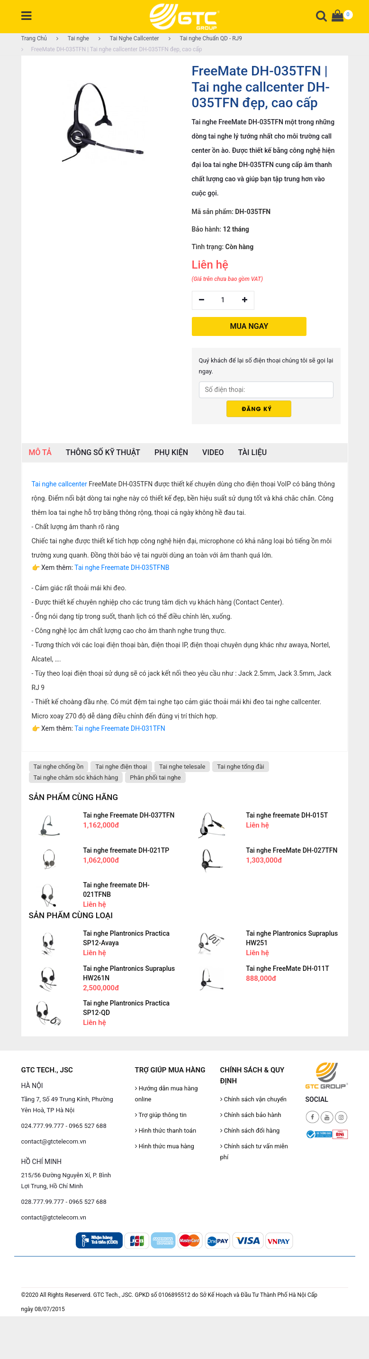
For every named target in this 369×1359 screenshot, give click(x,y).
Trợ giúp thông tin (161, 1114)
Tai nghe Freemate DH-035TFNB (121, 567)
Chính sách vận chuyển (253, 1099)
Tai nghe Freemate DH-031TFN (119, 728)
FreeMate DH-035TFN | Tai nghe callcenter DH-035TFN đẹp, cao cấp (111, 49)
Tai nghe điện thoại (121, 766)
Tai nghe (72, 38)
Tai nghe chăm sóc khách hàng (76, 777)
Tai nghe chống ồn (59, 766)
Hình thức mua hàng (164, 1146)
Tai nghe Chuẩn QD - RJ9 (205, 38)
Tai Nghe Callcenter (129, 38)
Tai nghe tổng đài (240, 766)
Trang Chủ (34, 38)
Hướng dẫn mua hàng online (166, 1094)
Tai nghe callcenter (59, 484)
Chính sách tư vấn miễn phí (254, 1152)
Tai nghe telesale (182, 766)
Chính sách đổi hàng (250, 1130)
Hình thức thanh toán (166, 1130)
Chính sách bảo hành (250, 1114)
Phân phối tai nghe (155, 777)
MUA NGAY (249, 326)
